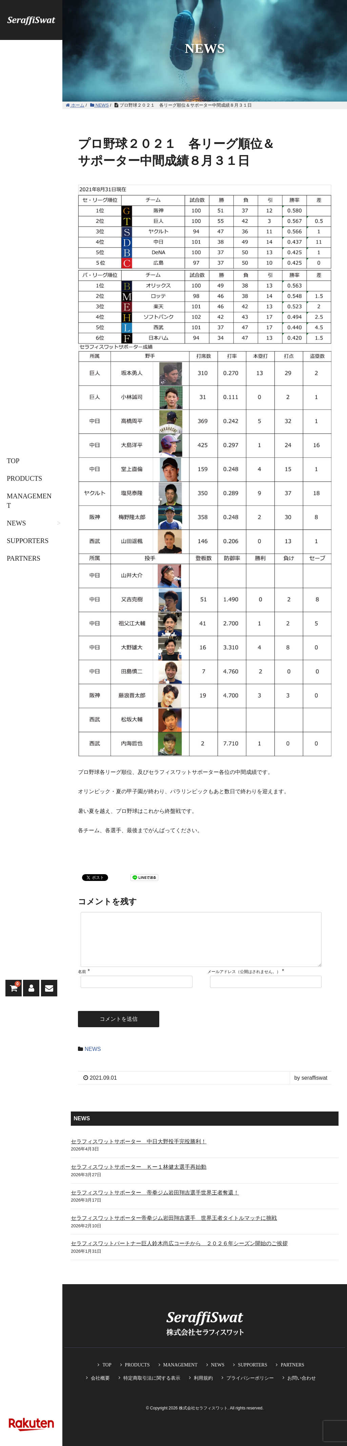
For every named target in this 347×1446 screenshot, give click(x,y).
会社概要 (100, 1378)
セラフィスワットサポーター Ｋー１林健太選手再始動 (138, 1178)
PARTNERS (23, 558)
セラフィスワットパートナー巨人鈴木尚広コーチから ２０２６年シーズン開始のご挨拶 (179, 1254)
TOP (13, 461)
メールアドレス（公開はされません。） (244, 982)
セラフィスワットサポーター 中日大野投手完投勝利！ (138, 1152)
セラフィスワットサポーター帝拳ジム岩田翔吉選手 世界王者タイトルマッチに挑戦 (174, 1229)
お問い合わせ (301, 1378)
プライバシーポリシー (250, 1378)
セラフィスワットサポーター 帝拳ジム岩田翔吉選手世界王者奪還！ (155, 1203)
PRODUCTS (24, 478)
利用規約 (203, 1378)
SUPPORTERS (27, 540)
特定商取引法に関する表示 (151, 1378)
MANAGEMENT (29, 500)
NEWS (16, 523)
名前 (82, 982)
